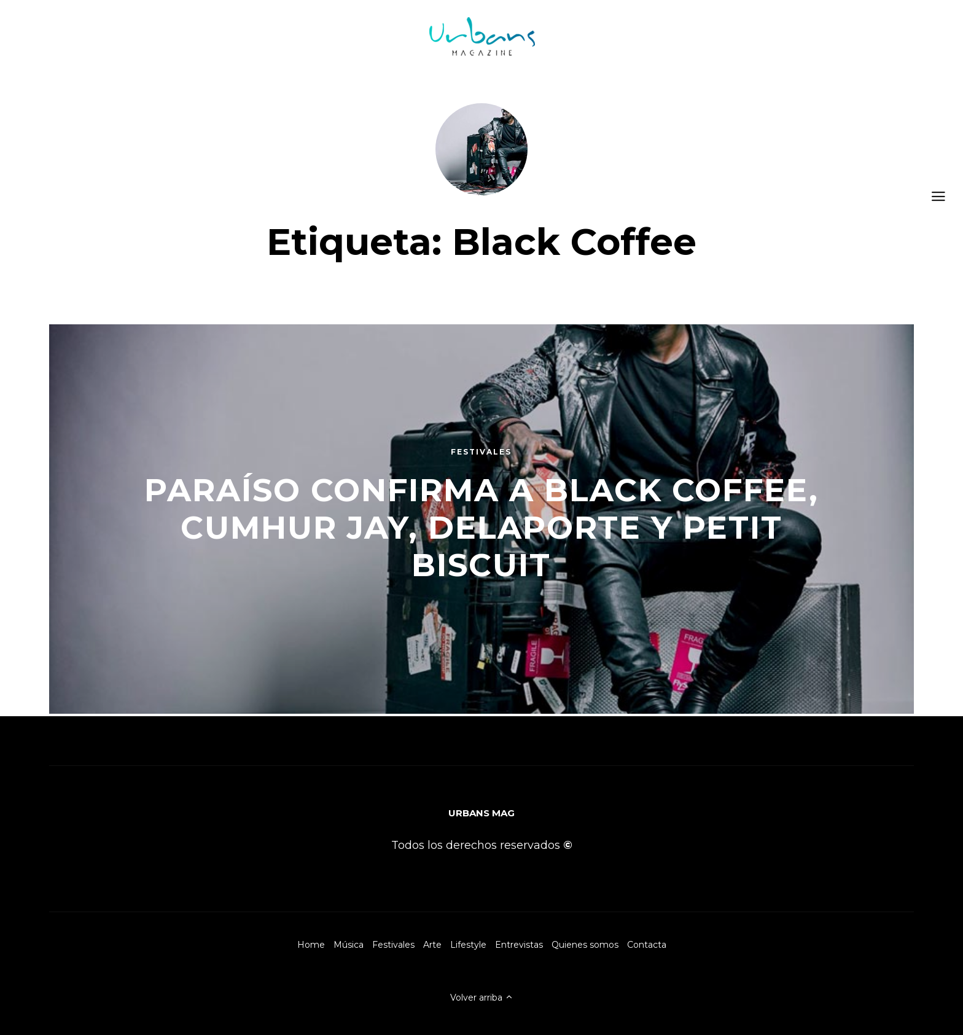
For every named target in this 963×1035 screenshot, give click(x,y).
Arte (432, 944)
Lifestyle (468, 944)
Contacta (646, 944)
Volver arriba (481, 997)
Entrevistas (519, 944)
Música (348, 944)
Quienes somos (585, 944)
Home (311, 944)
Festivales (393, 944)
